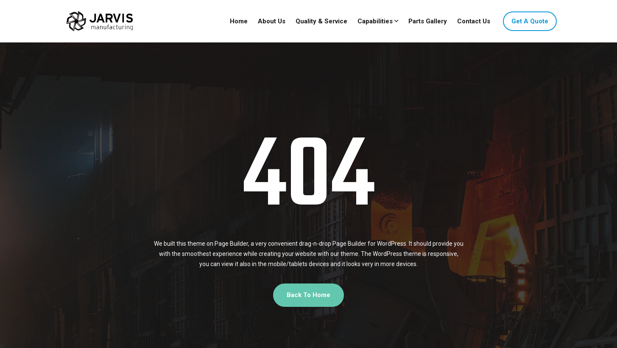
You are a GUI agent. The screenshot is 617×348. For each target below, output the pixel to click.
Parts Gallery (427, 21)
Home (239, 21)
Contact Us (473, 21)
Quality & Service (321, 21)
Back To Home (308, 295)
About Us (271, 21)
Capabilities (375, 21)
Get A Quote (529, 21)
